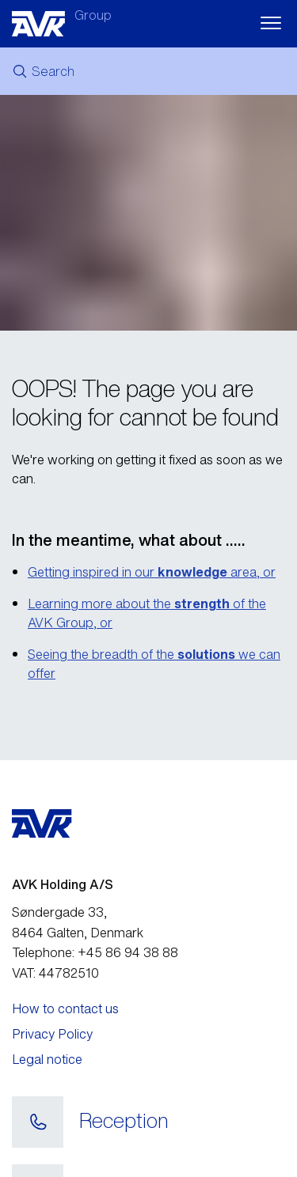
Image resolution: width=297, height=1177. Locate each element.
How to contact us (65, 1008)
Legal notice (47, 1059)
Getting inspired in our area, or (152, 571)
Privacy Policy (52, 1033)
